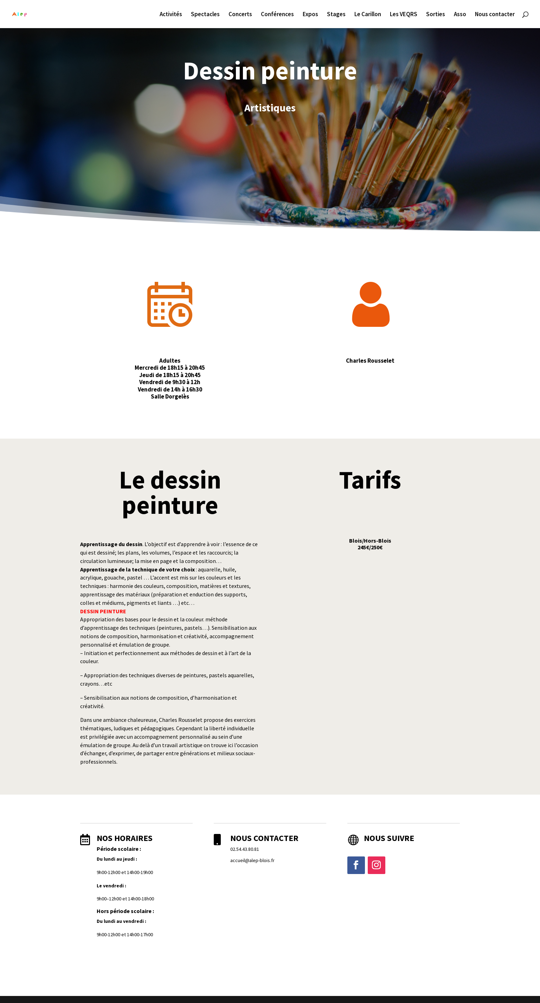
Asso (460, 15)
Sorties (435, 15)
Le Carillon (367, 15)
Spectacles (205, 15)
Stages (336, 15)
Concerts (240, 15)
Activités (171, 15)
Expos (310, 15)
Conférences (277, 15)
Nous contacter (495, 15)
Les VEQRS (403, 15)
